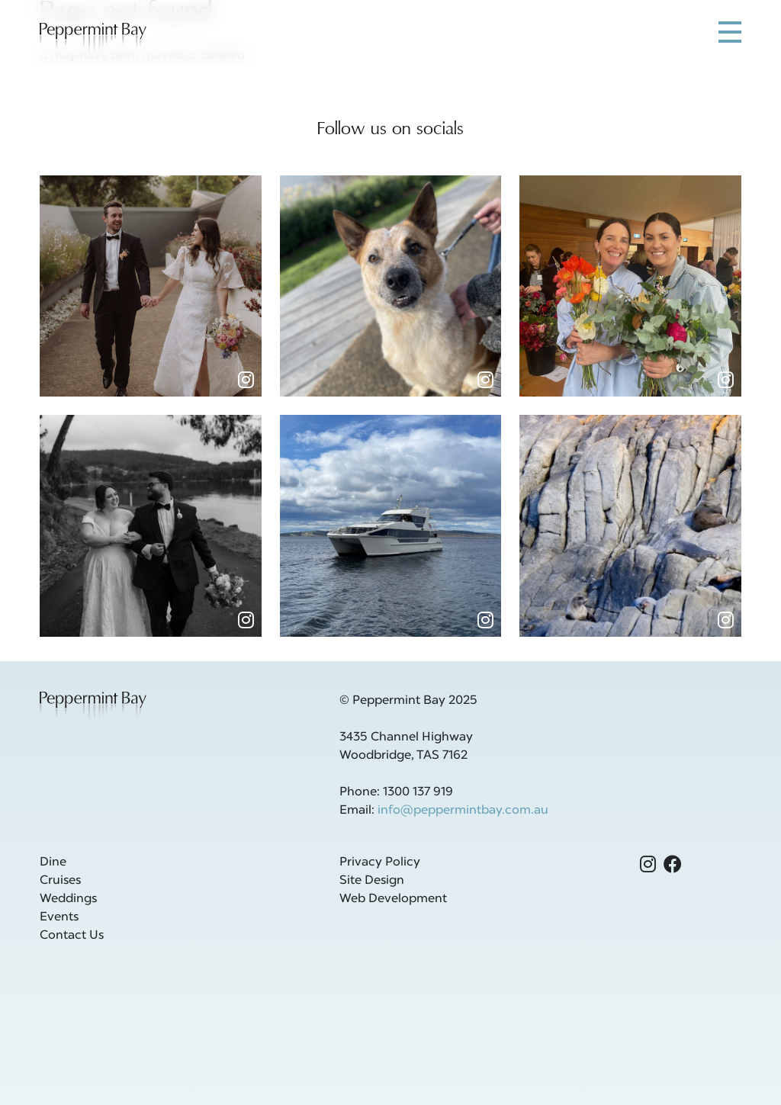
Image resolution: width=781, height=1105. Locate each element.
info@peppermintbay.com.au (463, 811)
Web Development (393, 899)
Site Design (371, 881)
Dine (53, 862)
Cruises (60, 881)
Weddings (68, 899)
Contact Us (72, 936)
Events (59, 917)
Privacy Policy (379, 862)
